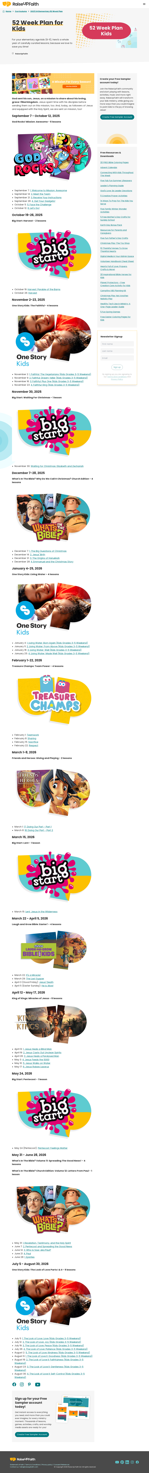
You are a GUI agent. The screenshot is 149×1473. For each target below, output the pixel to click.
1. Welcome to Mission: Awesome (48, 190)
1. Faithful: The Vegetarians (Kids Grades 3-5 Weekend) (60, 374)
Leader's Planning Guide (112, 185)
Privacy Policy (117, 379)
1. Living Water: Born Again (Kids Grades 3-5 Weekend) (57, 642)
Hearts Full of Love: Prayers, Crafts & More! (113, 268)
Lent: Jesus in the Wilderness (41, 911)
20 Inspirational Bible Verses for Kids (115, 276)
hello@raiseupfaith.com (29, 1467)
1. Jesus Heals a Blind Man (37, 1049)
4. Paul (27, 1253)
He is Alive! (47, 985)
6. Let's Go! (34, 208)
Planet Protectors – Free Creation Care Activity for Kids (115, 284)
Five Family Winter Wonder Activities (113, 210)
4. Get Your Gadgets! (43, 201)
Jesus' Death (46, 982)
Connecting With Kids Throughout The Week (116, 174)
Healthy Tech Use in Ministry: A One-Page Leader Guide (115, 305)
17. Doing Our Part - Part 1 (38, 826)
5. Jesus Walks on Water (36, 1063)
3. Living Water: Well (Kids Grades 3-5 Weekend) (54, 650)
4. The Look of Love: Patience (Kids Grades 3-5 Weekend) (55, 1349)
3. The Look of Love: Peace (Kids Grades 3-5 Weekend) (53, 1345)
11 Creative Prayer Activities (113, 195)
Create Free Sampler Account (32, 1434)
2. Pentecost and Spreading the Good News (47, 1246)
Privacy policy (47, 1465)
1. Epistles (29, 1257)
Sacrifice (33, 742)
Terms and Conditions (117, 376)
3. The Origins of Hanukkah (45, 558)
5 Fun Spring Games (110, 311)
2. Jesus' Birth (37, 554)
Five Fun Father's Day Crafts (114, 238)
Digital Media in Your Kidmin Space (117, 256)
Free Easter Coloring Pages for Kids (115, 318)
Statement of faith (17, 1465)
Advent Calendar (108, 167)
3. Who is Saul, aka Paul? (37, 1250)
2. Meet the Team (40, 194)
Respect (33, 745)
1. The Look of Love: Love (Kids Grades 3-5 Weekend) (51, 1338)
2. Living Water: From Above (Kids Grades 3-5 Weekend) (58, 646)
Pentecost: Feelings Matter (53, 1148)
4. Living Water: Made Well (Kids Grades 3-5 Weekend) (59, 653)
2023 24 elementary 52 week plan (46, 11)
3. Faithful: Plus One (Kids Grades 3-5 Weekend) (57, 381)
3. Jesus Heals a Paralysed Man (41, 1056)
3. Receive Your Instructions (46, 197)
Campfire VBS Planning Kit (113, 290)
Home (8, 11)
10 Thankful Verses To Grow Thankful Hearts (114, 250)
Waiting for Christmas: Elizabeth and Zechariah (57, 466)
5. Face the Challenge (39, 204)
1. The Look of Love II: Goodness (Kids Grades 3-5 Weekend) (59, 1356)
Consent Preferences (61, 1465)
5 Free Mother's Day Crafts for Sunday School (115, 218)
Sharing (32, 738)
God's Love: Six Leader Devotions (116, 190)
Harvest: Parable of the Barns (44, 289)
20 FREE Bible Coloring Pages (114, 162)
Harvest (32, 292)
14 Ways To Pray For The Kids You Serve (116, 202)
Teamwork (33, 734)
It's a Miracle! (33, 975)
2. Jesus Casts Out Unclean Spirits (42, 1052)
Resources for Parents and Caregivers (113, 232)
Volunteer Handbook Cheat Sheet (117, 261)
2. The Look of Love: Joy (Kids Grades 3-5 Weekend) (52, 1342)
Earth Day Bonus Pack (111, 225)
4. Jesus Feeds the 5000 (35, 1059)
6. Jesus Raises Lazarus (36, 1066)
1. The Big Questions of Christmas (48, 551)
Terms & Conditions (32, 1465)
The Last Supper (35, 978)
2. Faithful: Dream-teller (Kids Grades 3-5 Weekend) (58, 377)
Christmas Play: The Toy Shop (115, 243)
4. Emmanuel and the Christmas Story (52, 561)
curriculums (21, 11)
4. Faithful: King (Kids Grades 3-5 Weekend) (55, 384)
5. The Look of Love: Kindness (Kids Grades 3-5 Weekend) (58, 1352)
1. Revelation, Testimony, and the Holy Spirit (47, 1243)
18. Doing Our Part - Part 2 (39, 830)
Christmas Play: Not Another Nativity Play (114, 297)
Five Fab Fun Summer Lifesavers (116, 180)
